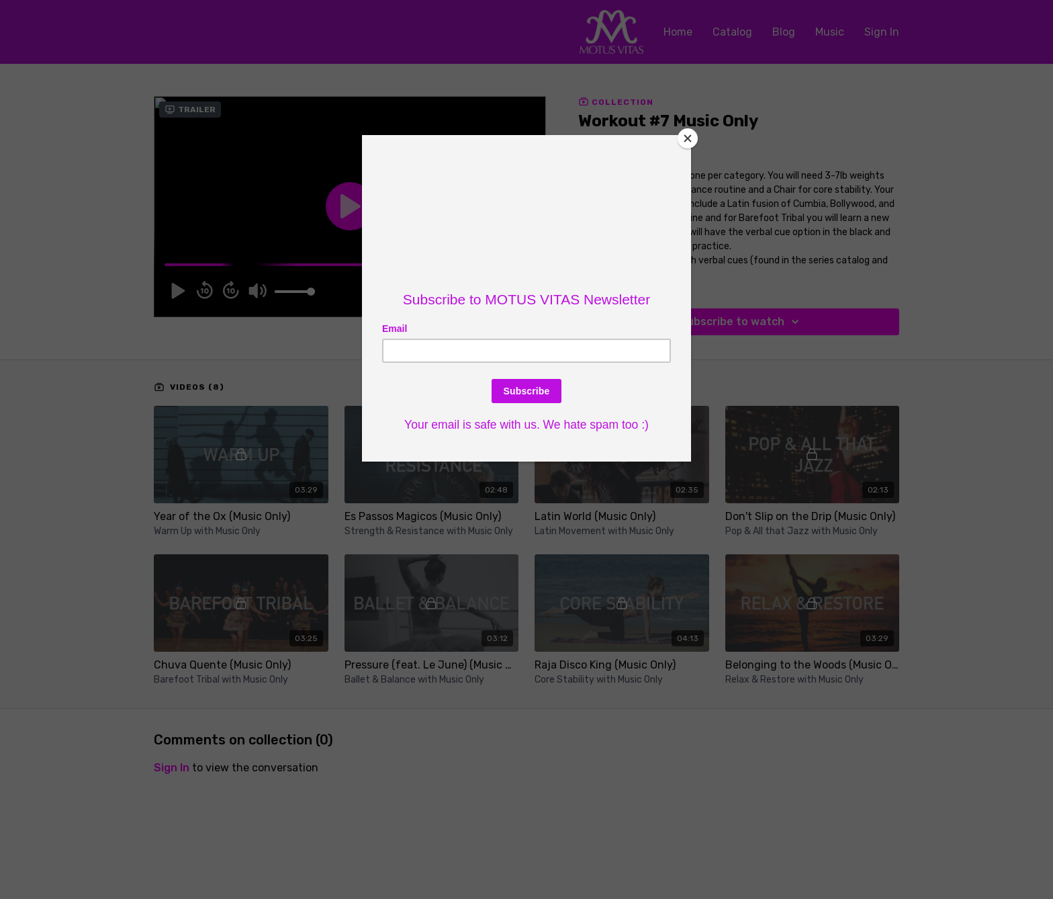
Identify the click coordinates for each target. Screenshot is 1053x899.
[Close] (688, 138)
